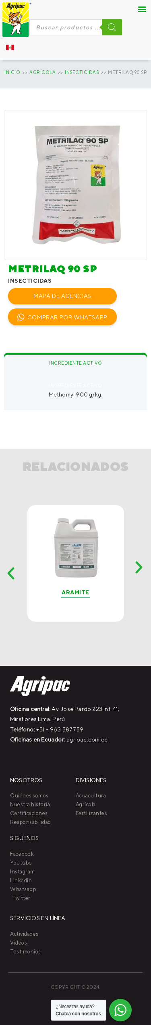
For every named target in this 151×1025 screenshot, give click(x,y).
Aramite (75, 592)
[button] (142, 8)
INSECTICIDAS (82, 72)
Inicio (12, 72)
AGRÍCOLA (42, 72)
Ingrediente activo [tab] (75, 363)
